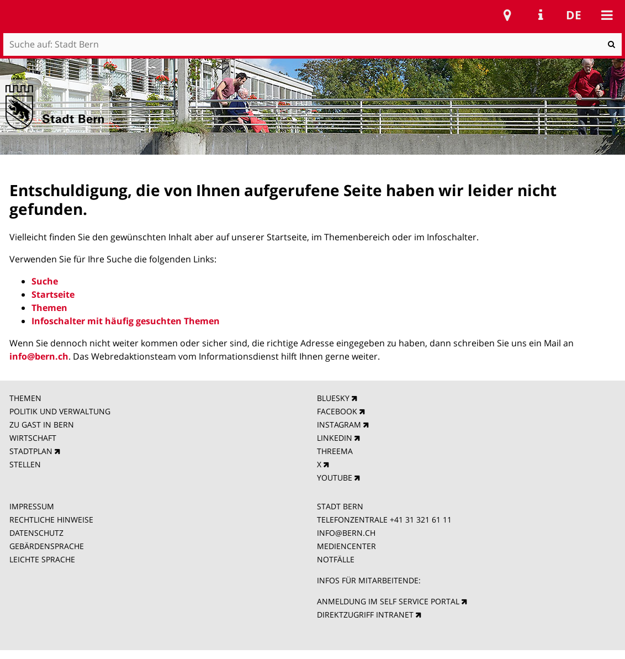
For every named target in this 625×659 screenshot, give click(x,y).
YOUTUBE (334, 477)
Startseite (53, 294)
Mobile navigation (607, 15)
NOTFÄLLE (335, 559)
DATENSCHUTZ (36, 533)
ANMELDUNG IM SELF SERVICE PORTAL (388, 601)
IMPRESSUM (31, 506)
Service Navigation (540, 15)
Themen (49, 308)
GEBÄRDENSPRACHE (46, 546)
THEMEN (25, 398)
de (573, 15)
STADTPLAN (30, 451)
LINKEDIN (334, 438)
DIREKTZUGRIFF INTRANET (365, 614)
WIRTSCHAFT (32, 438)
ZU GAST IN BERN (41, 424)
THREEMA (335, 451)
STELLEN (25, 464)
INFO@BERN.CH (346, 533)
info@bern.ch (38, 356)
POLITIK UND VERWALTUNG (59, 411)
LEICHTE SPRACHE (42, 559)
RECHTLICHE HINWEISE (51, 519)
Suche (44, 281)
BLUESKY (333, 398)
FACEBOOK (337, 411)
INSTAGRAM (339, 424)
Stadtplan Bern (507, 15)
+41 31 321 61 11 (421, 519)
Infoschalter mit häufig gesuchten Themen (125, 321)
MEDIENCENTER (346, 546)
